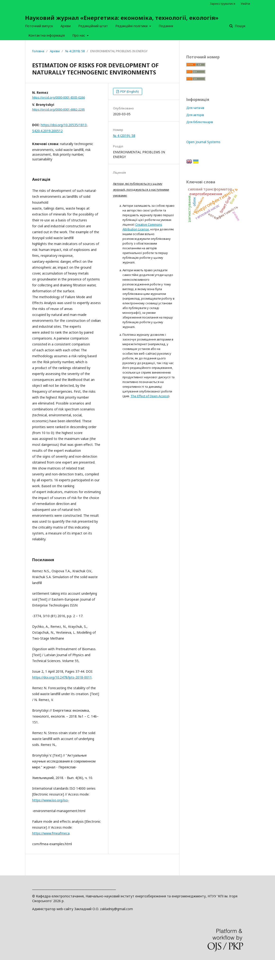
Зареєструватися (222, 3)
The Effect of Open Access (149, 396)
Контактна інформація (46, 35)
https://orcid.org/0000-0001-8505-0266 (58, 97)
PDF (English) (129, 91)
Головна (38, 51)
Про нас (79, 35)
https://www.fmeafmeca (51, 833)
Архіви (66, 26)
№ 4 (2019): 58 (75, 51)
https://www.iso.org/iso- (50, 800)
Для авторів (195, 115)
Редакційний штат (93, 26)
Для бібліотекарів (199, 122)
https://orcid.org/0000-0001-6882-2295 (58, 110)
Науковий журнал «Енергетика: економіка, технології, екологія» (121, 18)
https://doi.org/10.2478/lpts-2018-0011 (62, 677)
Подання (166, 26)
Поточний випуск (39, 26)
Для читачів (195, 108)
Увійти (245, 3)
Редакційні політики (131, 26)
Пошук (239, 26)
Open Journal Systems (203, 142)
